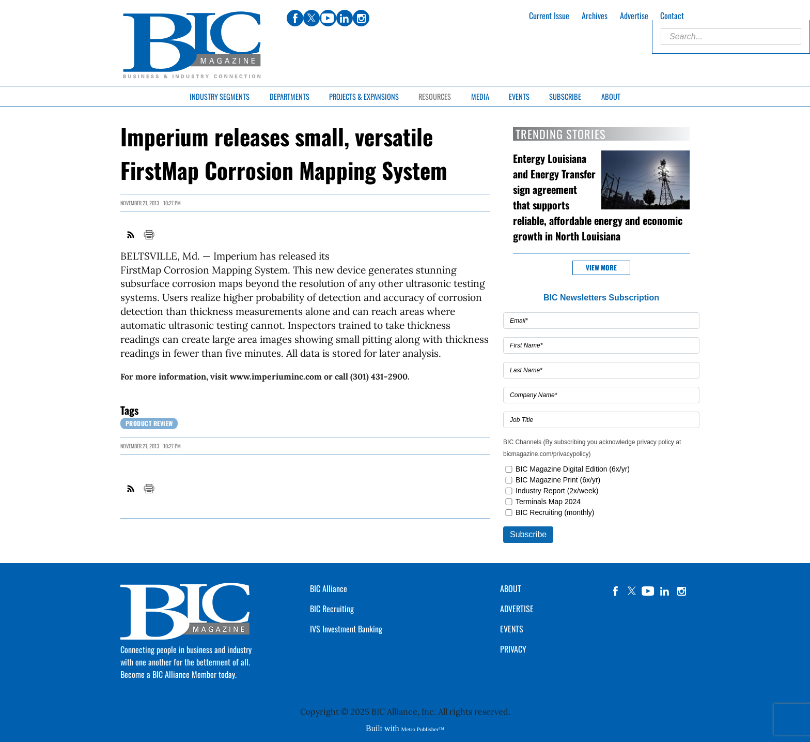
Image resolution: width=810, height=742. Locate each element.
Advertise (634, 15)
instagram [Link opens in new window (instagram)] (361, 18)
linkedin (665, 591)
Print (149, 235)
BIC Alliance (328, 588)
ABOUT (510, 588)
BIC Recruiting (332, 608)
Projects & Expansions (364, 96)
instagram (681, 591)
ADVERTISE (517, 608)
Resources (434, 96)
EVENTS (511, 629)
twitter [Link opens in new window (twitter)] (311, 18)
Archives (595, 15)
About (610, 96)
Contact (672, 15)
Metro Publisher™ (422, 729)
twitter (632, 591)
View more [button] (601, 267)
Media (480, 96)
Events (519, 96)
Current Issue (549, 15)
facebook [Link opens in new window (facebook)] (295, 18)
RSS (131, 235)
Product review (149, 423)
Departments (289, 96)
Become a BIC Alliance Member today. (178, 674)
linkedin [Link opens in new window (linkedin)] (344, 18)
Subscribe (565, 96)
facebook (615, 591)
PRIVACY (513, 649)
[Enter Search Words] (731, 36)
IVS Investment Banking (346, 629)
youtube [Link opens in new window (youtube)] (328, 18)
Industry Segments (220, 96)
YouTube (648, 591)
